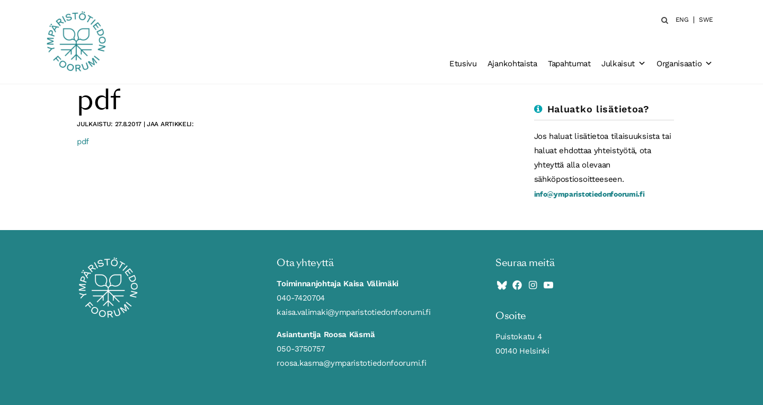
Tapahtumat (569, 63)
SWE (706, 19)
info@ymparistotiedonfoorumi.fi (589, 194)
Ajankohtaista (512, 63)
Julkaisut (623, 63)
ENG (682, 19)
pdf (83, 141)
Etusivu (463, 63)
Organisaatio (684, 63)
